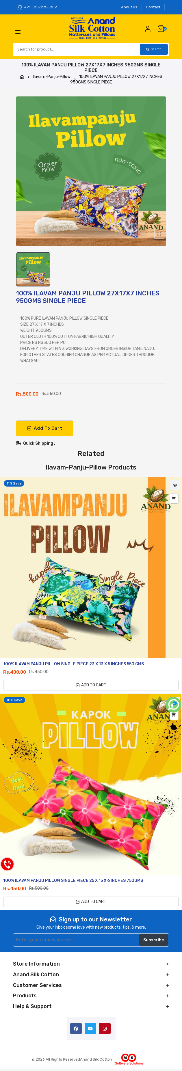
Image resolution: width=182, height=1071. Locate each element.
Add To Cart (44, 429)
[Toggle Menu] (18, 33)
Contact (153, 7)
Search (152, 51)
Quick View (175, 487)
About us (129, 7)
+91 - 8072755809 (37, 7)
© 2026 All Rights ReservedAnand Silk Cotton (71, 1061)
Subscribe (153, 941)
